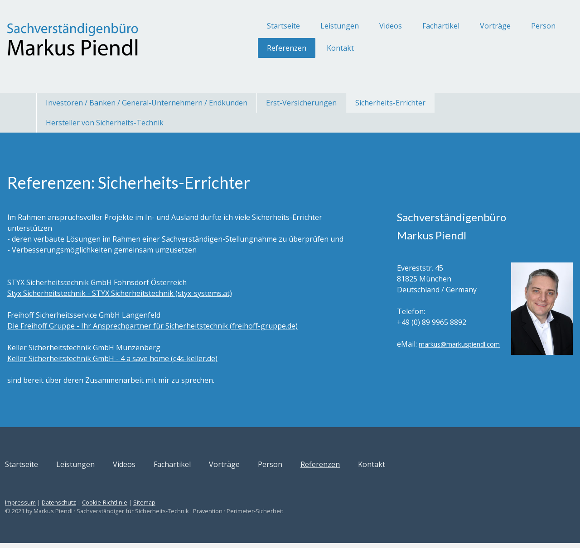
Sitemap (180, 508)
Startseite (247, 26)
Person (507, 26)
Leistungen (304, 26)
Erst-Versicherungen (301, 103)
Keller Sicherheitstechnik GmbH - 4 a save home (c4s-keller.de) (148, 369)
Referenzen (251, 48)
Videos (354, 26)
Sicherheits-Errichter (390, 103)
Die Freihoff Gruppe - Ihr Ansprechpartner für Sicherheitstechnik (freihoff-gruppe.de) (188, 337)
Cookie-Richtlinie (140, 508)
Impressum (56, 508)
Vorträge (459, 26)
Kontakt (304, 48)
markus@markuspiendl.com (424, 355)
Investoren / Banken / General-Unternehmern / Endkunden (146, 103)
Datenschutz (94, 508)
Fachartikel (405, 26)
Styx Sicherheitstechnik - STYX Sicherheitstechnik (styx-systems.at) (155, 304)
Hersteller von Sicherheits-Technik (105, 123)
